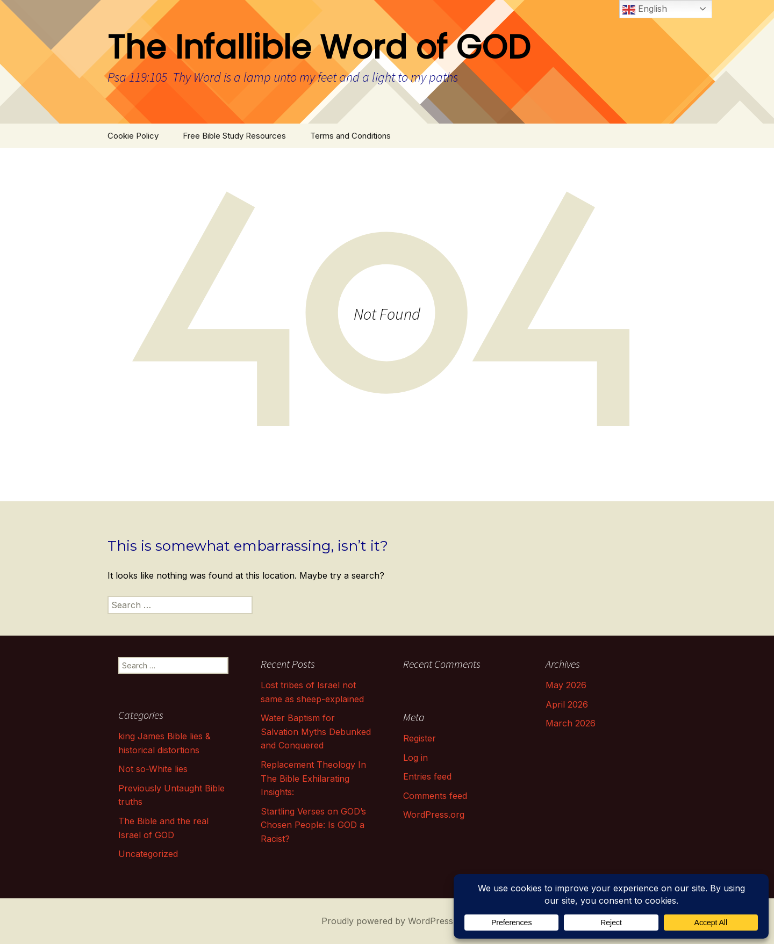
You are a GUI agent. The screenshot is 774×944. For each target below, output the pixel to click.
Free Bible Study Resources (234, 136)
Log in (415, 757)
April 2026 (567, 704)
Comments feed (435, 795)
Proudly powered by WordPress (387, 921)
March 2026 (571, 723)
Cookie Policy (133, 136)
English (644, 9)
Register (419, 738)
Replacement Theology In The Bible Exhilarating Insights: (313, 778)
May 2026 (566, 685)
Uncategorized (148, 853)
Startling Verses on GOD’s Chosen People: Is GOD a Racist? (313, 825)
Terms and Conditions (350, 136)
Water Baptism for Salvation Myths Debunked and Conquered (316, 731)
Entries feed (427, 776)
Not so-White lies (153, 768)
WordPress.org (433, 814)
